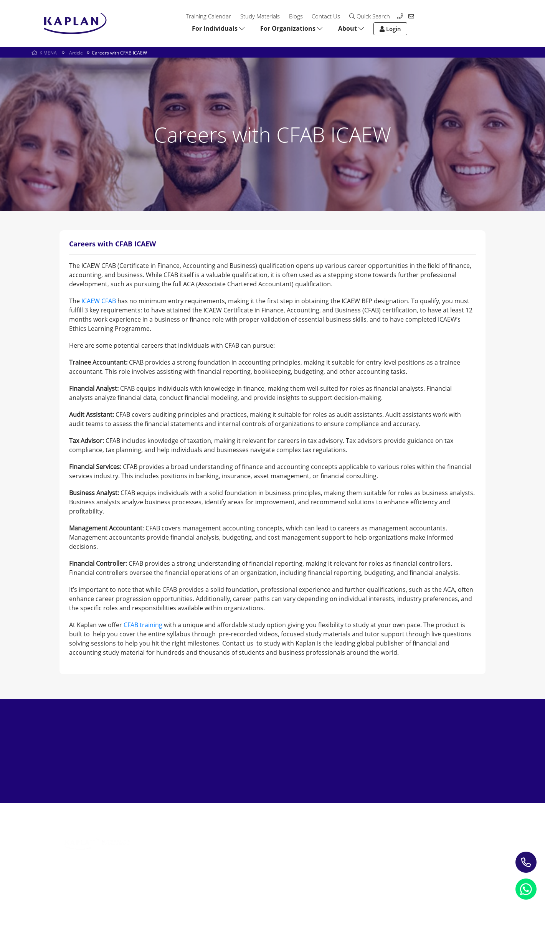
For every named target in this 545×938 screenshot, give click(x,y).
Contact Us (326, 16)
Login (390, 29)
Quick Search (369, 16)
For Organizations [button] (291, 28)
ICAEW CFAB (98, 301)
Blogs (296, 16)
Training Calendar (208, 16)
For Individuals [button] (218, 28)
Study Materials (260, 16)
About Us (333, 830)
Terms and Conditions (213, 901)
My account (337, 853)
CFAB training (143, 625)
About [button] (351, 28)
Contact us (335, 842)
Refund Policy (141, 901)
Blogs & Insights (255, 842)
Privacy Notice (78, 901)
